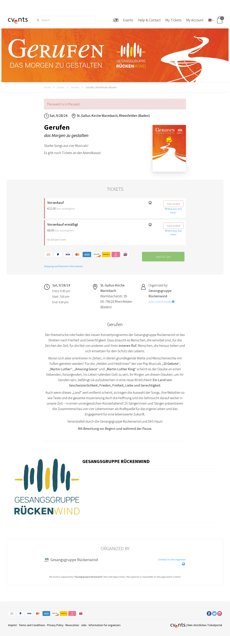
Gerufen (75, 87)
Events (60, 87)
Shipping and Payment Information (63, 266)
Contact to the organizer (172, 559)
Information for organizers (104, 625)
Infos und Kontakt (161, 302)
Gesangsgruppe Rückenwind (116, 461)
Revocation (72, 625)
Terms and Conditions (32, 625)
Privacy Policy (55, 625)
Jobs (84, 625)
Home (47, 87)
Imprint (12, 625)
